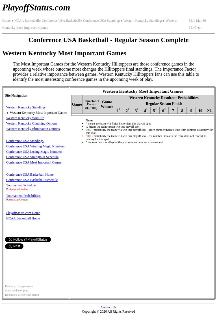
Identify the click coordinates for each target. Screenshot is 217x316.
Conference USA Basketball (59, 21)
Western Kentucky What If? (25, 118)
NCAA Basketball (25, 21)
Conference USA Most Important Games (34, 162)
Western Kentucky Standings (141, 21)
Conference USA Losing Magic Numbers (34, 152)
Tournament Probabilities (23, 196)
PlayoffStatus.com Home (23, 213)
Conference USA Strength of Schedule (32, 157)
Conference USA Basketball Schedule (32, 180)
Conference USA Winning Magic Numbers (35, 146)
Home (6, 21)
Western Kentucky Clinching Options (31, 123)
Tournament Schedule (21, 185)
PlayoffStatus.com (36, 7)
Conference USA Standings (100, 21)
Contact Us (108, 307)
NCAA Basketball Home (23, 218)
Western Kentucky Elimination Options (33, 129)
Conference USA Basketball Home (30, 174)
